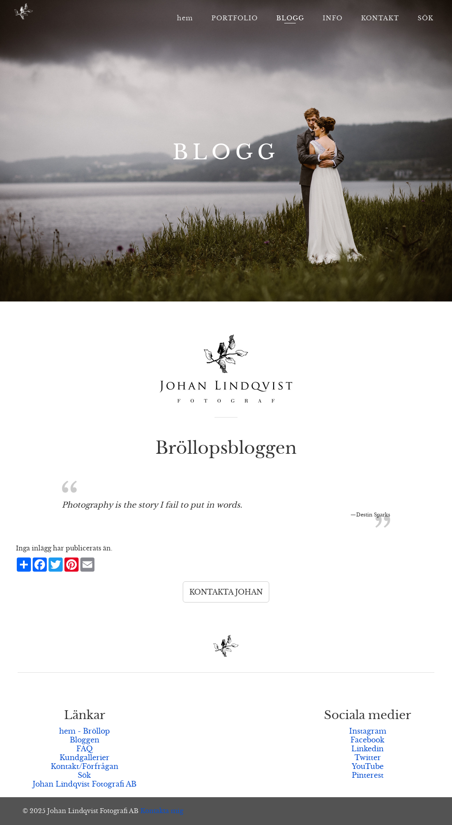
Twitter (367, 757)
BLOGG (290, 18)
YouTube (368, 766)
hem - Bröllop (84, 731)
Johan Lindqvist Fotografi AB (84, 784)
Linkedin (367, 748)
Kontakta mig (161, 811)
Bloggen (84, 739)
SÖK (425, 18)
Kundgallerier (84, 757)
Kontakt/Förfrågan (84, 766)
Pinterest (368, 775)
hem (185, 18)
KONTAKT (380, 18)
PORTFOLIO (234, 18)
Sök (84, 775)
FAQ (84, 748)
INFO (333, 18)
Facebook (367, 739)
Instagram (367, 731)
